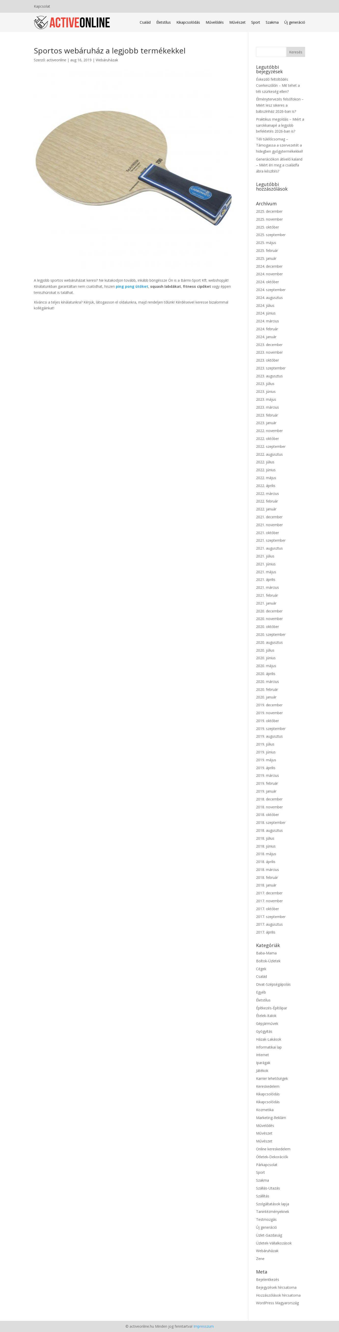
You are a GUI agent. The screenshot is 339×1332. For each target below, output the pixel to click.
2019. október (267, 720)
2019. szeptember (271, 728)
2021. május (266, 571)
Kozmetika (265, 1109)
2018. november (269, 807)
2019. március (267, 775)
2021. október (267, 532)
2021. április (265, 579)
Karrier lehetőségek (272, 1078)
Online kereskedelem (273, 1149)
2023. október (267, 360)
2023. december (269, 344)
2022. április (265, 485)
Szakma (272, 22)
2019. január (266, 791)
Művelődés (215, 22)
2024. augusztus (269, 297)
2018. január (266, 885)
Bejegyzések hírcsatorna (276, 1287)
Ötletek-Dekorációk (272, 1156)
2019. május (266, 759)
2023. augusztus (269, 376)
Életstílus (163, 22)
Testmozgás (266, 1219)
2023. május (266, 399)
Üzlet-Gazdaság (269, 1235)
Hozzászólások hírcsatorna (278, 1295)
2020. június (266, 657)
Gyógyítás (264, 1031)
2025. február (267, 250)
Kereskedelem (267, 1086)
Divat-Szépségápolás (273, 984)
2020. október (267, 626)
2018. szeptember (271, 822)
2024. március (267, 321)
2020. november (269, 618)
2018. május (266, 853)
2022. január (266, 509)
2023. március (267, 407)
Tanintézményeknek (272, 1211)
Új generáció (294, 22)
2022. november (269, 430)
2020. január (266, 697)
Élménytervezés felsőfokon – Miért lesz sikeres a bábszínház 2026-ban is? (280, 105)
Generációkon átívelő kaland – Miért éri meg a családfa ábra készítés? (279, 165)
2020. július (265, 650)
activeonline (56, 60)
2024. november (269, 273)
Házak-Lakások (268, 1039)
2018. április (265, 861)
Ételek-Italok (266, 1015)
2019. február (267, 783)
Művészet (237, 22)
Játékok (262, 1070)
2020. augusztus (269, 642)
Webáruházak (107, 60)
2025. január (266, 258)
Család (145, 22)
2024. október (267, 281)
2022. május (266, 477)
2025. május (266, 242)
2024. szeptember (271, 289)
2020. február (267, 689)
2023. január (266, 422)
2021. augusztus (269, 548)
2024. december (269, 266)
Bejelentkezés (267, 1279)
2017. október (267, 908)
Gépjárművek (267, 1023)
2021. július (265, 556)
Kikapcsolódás (188, 22)
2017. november (269, 900)
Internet (262, 1054)
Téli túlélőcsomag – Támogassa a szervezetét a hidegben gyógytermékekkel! (279, 145)
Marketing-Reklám (271, 1117)
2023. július (265, 383)
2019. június (266, 752)
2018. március (267, 869)
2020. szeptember (271, 634)
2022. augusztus (269, 454)
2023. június (266, 391)
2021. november (269, 524)
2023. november (269, 352)
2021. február (267, 595)
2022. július (265, 462)
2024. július (265, 305)
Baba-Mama (266, 953)
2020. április (265, 673)
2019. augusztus (269, 736)
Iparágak (263, 1062)
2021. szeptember (271, 540)
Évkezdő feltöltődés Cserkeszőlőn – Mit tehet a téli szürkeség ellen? (278, 85)
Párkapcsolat (266, 1164)
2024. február (267, 328)
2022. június (266, 469)
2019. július (265, 744)
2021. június (266, 564)
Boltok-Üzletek (268, 960)
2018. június (266, 846)
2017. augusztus (269, 924)
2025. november (269, 219)
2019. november (269, 712)
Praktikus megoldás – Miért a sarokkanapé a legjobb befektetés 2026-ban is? (280, 125)
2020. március (267, 681)
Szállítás (262, 1196)
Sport (255, 22)
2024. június (266, 313)
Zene (260, 1258)
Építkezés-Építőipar (271, 1008)
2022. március (267, 493)
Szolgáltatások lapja (272, 1203)
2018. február (267, 877)
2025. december (269, 211)
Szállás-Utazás (268, 1188)
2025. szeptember (271, 234)
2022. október (267, 438)
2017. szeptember (271, 916)
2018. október (267, 814)
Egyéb (261, 992)
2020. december (269, 611)
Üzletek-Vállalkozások (274, 1243)
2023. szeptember (271, 368)
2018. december (269, 799)
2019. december (269, 705)
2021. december (269, 516)
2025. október (267, 227)
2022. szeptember (271, 446)
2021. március (267, 587)
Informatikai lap (269, 1047)
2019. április (265, 767)
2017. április (265, 932)
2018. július (265, 838)
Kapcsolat (42, 7)
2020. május (266, 665)
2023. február (267, 415)
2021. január (266, 603)
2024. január (266, 336)
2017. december (269, 893)
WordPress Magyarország (277, 1302)
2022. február (267, 501)
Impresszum (203, 1326)
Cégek (261, 968)
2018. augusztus (269, 830)
